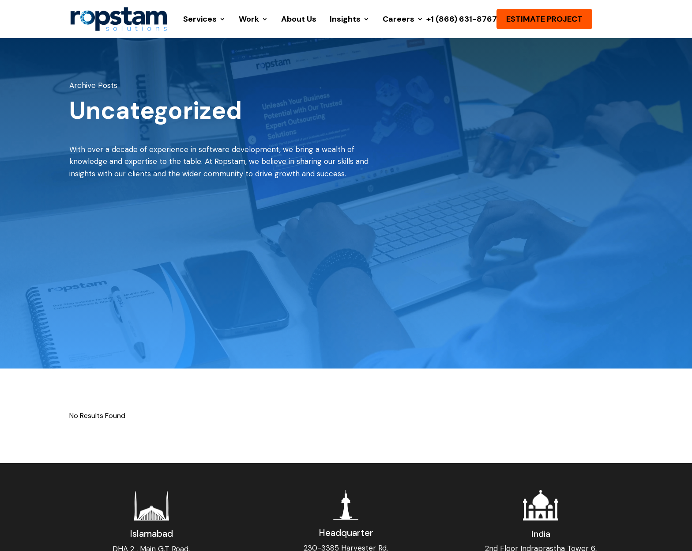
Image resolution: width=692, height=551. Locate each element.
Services (200, 19)
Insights (345, 19)
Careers (398, 19)
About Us (298, 19)
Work (249, 19)
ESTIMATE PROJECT (544, 19)
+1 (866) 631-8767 (461, 19)
